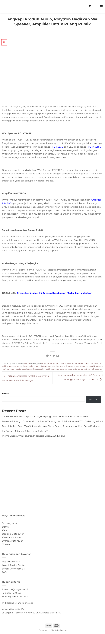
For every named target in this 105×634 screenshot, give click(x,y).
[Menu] (101, 6)
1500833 (16, 593)
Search (5, 393)
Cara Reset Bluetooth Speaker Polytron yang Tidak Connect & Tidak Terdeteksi (45, 416)
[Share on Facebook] (51, 356)
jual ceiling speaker (25, 366)
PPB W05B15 (94, 146)
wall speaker (96, 369)
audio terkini (96, 363)
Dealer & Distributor (13, 533)
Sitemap (6, 544)
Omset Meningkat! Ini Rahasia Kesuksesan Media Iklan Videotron (54, 293)
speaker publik (45, 369)
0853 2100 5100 (20, 596)
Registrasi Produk (11, 561)
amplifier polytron (58, 363)
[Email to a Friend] (57, 356)
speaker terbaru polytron (79, 369)
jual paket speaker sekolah (47, 366)
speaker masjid (14, 369)
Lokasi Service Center (13, 565)
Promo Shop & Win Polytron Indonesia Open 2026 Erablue (33, 435)
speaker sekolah (59, 369)
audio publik (84, 363)
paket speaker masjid (85, 366)
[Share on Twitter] (54, 356)
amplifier (45, 363)
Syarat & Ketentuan (12, 540)
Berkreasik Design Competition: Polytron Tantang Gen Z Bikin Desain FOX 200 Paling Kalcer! (52, 421)
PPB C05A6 (57, 146)
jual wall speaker (67, 366)
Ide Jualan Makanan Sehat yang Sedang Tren (26, 431)
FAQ (4, 572)
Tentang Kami (9, 523)
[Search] (90, 6)
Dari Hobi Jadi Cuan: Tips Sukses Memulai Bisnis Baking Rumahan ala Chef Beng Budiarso (51, 426)
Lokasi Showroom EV (13, 568)
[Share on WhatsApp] (47, 356)
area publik (72, 363)
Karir (4, 530)
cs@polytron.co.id (19, 589)
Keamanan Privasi (11, 537)
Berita (27, 363)
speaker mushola (29, 369)
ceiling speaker (9, 366)
